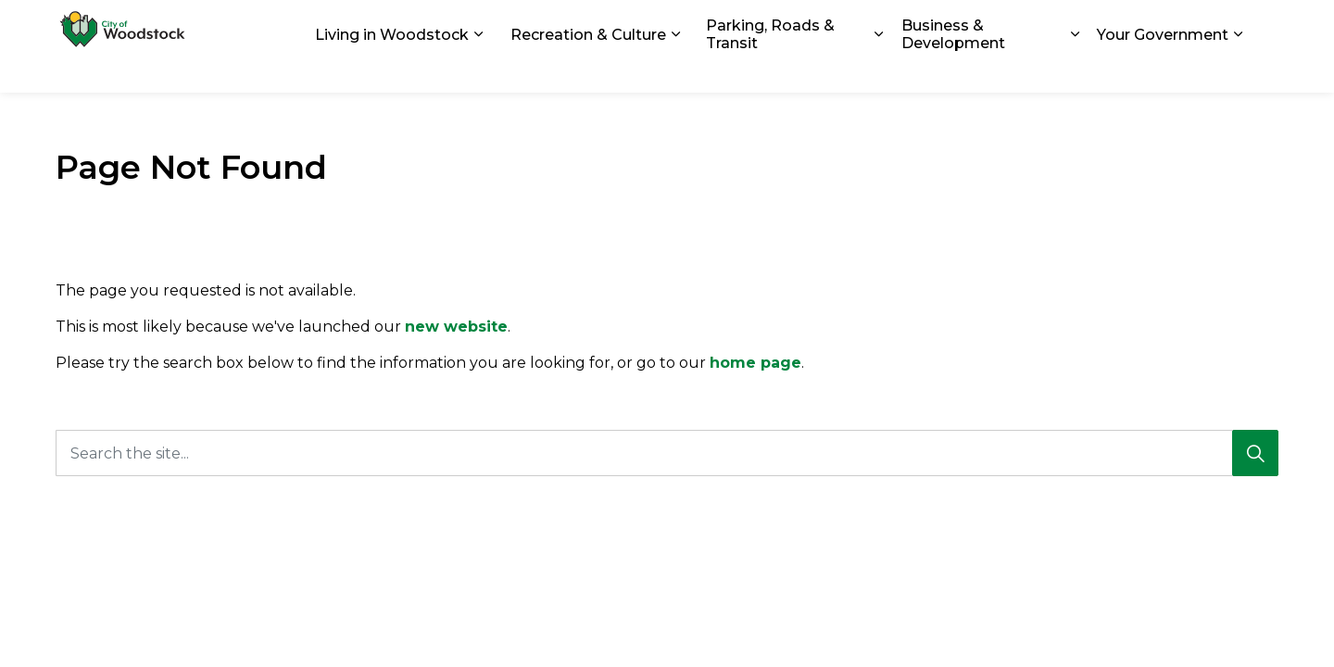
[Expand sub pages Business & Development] (1074, 69)
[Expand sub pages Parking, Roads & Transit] (879, 69)
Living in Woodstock (392, 69)
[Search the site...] (667, 453)
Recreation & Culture (588, 69)
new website (456, 326)
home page (755, 362)
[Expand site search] (1259, 23)
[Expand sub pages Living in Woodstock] (478, 69)
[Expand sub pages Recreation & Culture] (675, 69)
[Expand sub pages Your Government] (1237, 69)
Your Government (1162, 69)
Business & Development (953, 69)
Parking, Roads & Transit (770, 69)
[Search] (1255, 453)
